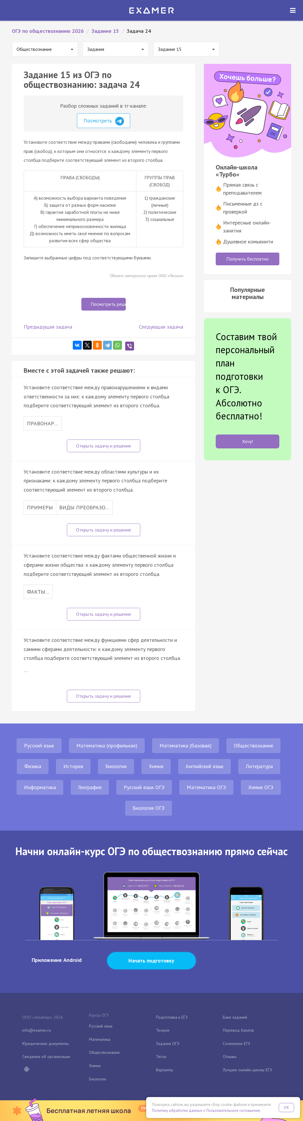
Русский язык (39, 745)
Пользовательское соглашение (233, 1110)
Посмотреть (103, 121)
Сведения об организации (46, 1056)
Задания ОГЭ (167, 1043)
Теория (162, 1030)
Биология (116, 766)
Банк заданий (235, 1017)
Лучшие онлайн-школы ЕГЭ (247, 1069)
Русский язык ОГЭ (144, 787)
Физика (32, 766)
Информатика (40, 787)
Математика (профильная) (106, 745)
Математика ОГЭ (206, 787)
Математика (99, 1039)
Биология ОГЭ (149, 808)
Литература (259, 766)
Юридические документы (45, 1043)
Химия (156, 766)
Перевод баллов (238, 1030)
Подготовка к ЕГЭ (172, 1017)
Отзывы (229, 1056)
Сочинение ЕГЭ (236, 1043)
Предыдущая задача (48, 326)
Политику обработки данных (177, 1110)
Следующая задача (161, 326)
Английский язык (204, 766)
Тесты (161, 1056)
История (73, 766)
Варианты (164, 1069)
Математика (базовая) (185, 745)
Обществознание (253, 745)
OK (286, 1107)
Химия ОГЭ (260, 787)
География (89, 787)
